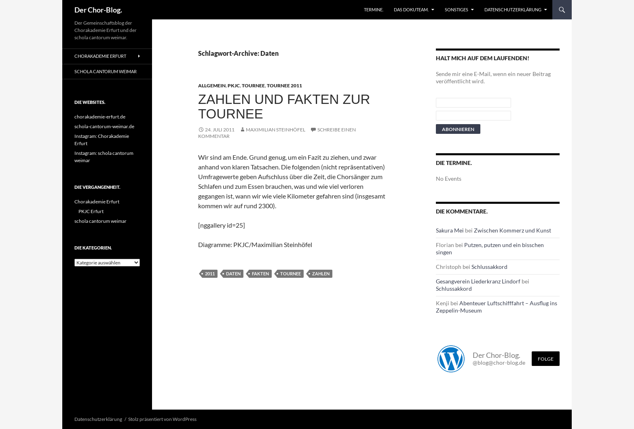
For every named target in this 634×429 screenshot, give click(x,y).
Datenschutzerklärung (512, 9)
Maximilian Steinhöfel (275, 130)
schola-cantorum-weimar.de (104, 126)
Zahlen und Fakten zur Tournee (284, 106)
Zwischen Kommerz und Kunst (512, 230)
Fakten (260, 273)
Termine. (373, 9)
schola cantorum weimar (105, 71)
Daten (233, 273)
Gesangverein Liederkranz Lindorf (478, 281)
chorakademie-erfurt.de (99, 117)
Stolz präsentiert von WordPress (162, 419)
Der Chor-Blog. (98, 9)
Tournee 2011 (284, 85)
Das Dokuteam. (411, 9)
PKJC (234, 85)
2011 (210, 273)
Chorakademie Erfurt (100, 56)
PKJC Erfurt (91, 211)
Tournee (253, 85)
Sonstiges (456, 9)
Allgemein (212, 85)
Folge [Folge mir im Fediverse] (546, 359)
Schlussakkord (489, 266)
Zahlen (321, 273)
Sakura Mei (450, 230)
